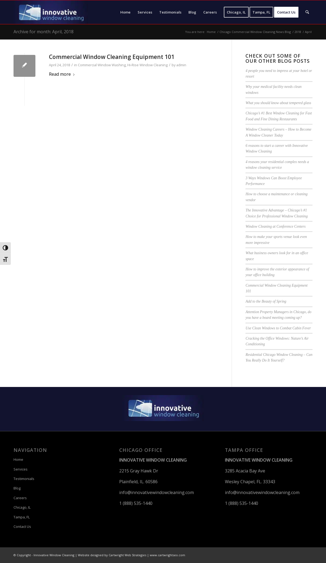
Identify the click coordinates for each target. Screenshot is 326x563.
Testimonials (24, 478)
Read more (62, 74)
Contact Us (22, 526)
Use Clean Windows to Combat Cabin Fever (278, 328)
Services (21, 469)
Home (18, 459)
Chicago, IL (22, 507)
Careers (20, 497)
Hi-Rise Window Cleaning (147, 64)
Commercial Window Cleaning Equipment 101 (111, 57)
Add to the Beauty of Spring (265, 301)
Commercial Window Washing (102, 64)
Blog (17, 488)
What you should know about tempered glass (278, 103)
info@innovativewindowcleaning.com (156, 492)
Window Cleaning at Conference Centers (275, 226)
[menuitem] (125, 12)
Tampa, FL (22, 517)
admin (181, 64)
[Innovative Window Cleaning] (51, 12)
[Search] (307, 12)
